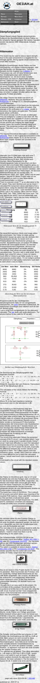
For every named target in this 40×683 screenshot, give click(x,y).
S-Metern (26, 71)
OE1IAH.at (25, 4)
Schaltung (4, 206)
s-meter (26, 109)
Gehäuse (4, 215)
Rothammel (4, 101)
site (13, 312)
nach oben (5, 202)
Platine (3, 211)
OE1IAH (34, 20)
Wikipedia (3, 100)
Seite (16, 305)
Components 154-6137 (18, 541)
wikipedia (3, 136)
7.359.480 (31, 678)
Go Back (4, 220)
